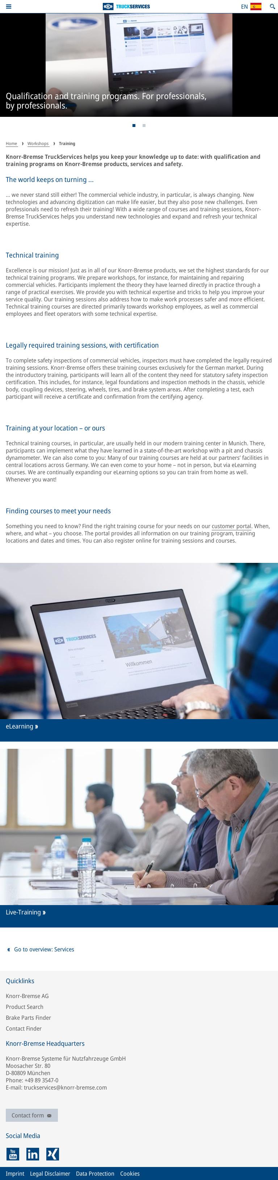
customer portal (231, 526)
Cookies (130, 1173)
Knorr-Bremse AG (27, 996)
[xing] (53, 1154)
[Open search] (272, 6)
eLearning (19, 726)
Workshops (39, 143)
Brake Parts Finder (28, 1018)
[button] (8, 6)
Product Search (24, 1007)
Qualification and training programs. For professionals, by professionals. (106, 101)
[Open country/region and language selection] (251, 6)
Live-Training (23, 912)
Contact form (32, 1115)
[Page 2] (144, 125)
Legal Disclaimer (50, 1173)
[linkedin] (33, 1154)
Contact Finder (24, 1028)
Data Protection (95, 1173)
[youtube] (13, 1154)
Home (12, 143)
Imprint (15, 1173)
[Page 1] (134, 125)
